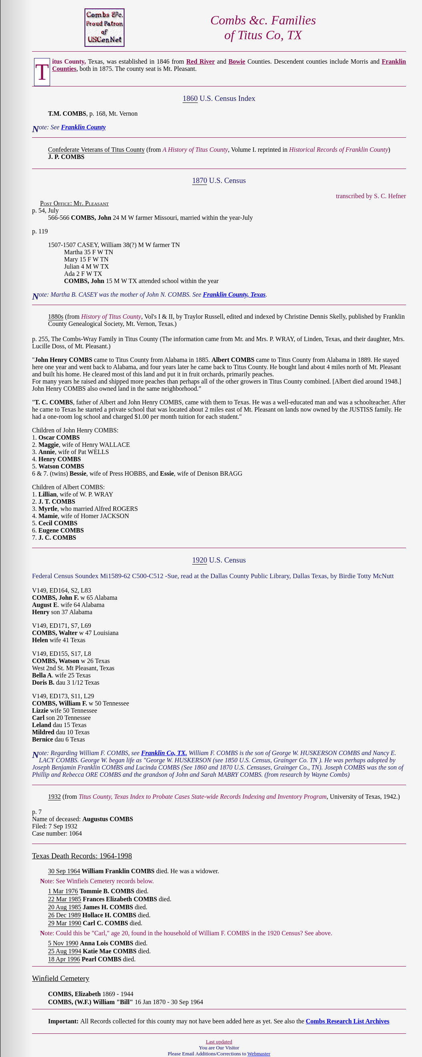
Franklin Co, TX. (164, 753)
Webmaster (258, 1054)
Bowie (237, 61)
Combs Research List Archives (348, 1021)
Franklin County (83, 127)
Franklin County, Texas (234, 294)
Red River (200, 61)
